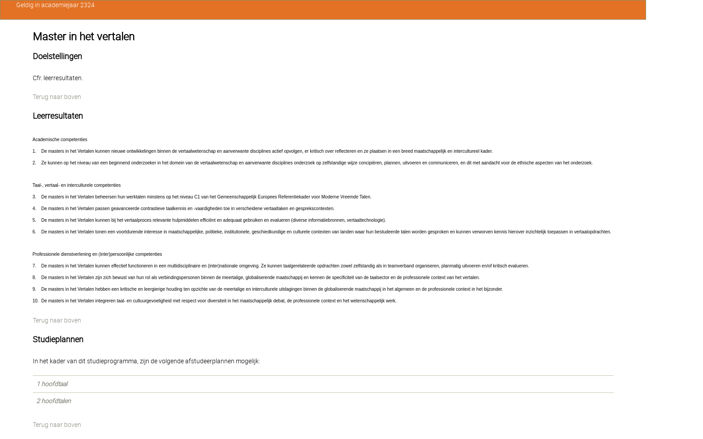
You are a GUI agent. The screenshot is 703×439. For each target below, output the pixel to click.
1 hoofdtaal (51, 383)
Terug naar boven (57, 96)
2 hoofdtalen (53, 401)
